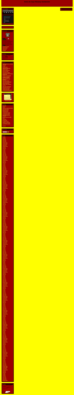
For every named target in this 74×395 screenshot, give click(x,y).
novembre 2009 (5, 367)
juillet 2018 (4, 246)
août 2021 (4, 203)
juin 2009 (4, 373)
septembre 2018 (5, 244)
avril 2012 (4, 333)
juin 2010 (4, 359)
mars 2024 (4, 167)
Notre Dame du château (6, 72)
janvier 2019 (4, 239)
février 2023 (4, 182)
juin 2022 (4, 191)
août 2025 (4, 147)
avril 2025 (4, 152)
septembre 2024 (5, 160)
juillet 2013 (4, 316)
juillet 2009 (4, 372)
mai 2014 (4, 304)
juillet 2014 (4, 302)
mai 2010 (4, 360)
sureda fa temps (5, 67)
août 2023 (4, 175)
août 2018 (4, 245)
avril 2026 (4, 138)
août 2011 (4, 343)
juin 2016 (4, 275)
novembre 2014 (5, 297)
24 (9, 98)
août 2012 (4, 329)
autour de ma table (5, 71)
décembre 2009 (5, 366)
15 (7, 97)
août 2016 (4, 273)
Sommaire (4, 50)
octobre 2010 (5, 354)
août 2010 (4, 357)
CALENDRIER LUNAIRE (6, 123)
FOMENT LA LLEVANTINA (7, 75)
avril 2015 (4, 291)
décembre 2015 (5, 282)
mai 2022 (4, 192)
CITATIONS (4, 119)
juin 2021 (4, 205)
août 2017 (4, 259)
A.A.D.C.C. (4, 85)
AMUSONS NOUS (5, 111)
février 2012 (4, 336)
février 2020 (4, 224)
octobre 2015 (5, 284)
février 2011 (4, 350)
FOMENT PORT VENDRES (7, 84)
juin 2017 (4, 261)
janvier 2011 (4, 351)
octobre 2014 (5, 298)
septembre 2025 (5, 146)
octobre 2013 (5, 312)
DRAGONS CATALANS (6, 87)
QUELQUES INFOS (6, 109)
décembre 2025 (5, 142)
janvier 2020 (4, 225)
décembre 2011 (5, 338)
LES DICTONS (5, 120)
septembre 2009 (5, 369)
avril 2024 (4, 166)
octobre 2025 (5, 145)
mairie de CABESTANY (6, 70)
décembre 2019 (5, 226)
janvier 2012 (4, 337)
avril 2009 (4, 375)
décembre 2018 (5, 240)
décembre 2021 (5, 198)
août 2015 (4, 287)
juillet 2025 (4, 148)
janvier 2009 (4, 379)
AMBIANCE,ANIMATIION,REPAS (8, 108)
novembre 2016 (5, 269)
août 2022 (4, 189)
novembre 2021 (5, 199)
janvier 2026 (4, 141)
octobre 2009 (5, 368)
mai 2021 (4, 206)
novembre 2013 (5, 311)
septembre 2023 (5, 174)
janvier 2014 (4, 309)
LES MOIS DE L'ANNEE (6, 112)
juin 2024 (4, 163)
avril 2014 (4, 305)
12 (4, 97)
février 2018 (4, 252)
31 (9, 99)
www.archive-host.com (12, 17)
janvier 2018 (4, 253)
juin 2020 (4, 219)
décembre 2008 (5, 380)
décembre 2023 (5, 170)
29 (7, 99)
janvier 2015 (4, 295)
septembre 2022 (5, 188)
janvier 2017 (4, 267)
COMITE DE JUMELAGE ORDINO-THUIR (6, 69)
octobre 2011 (5, 340)
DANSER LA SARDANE (6, 122)
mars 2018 (4, 251)
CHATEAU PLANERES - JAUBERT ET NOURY (6, 77)
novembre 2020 (5, 213)
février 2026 (4, 140)
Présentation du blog (6, 46)
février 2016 (4, 280)
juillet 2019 (4, 232)
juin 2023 (4, 177)
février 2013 (4, 322)
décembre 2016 (5, 268)
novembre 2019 (5, 227)
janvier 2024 (4, 169)
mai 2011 (4, 346)
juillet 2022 (4, 190)
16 (8, 97)
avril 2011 (4, 347)
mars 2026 (4, 139)
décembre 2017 (5, 254)
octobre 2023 (5, 173)
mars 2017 (4, 265)
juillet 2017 (4, 260)
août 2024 (4, 161)
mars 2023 (4, 181)
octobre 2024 (5, 159)
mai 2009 (4, 374)
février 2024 (4, 168)
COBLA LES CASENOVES (7, 86)
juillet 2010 (4, 358)
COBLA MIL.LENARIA (6, 80)
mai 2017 (4, 262)
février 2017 (4, 266)
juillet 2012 (4, 330)
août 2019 (4, 231)
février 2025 (4, 154)
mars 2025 (4, 153)
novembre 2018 (5, 241)
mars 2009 (4, 376)
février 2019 (4, 238)
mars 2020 (4, 223)
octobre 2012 (5, 326)
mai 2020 (4, 220)
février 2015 (4, 294)
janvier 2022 (4, 197)
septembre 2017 (5, 258)
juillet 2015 (4, 288)
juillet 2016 (4, 274)
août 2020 (4, 217)
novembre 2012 (5, 325)
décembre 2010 (5, 352)
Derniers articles (5, 47)
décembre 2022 (5, 184)
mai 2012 (4, 332)
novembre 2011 (5, 339)
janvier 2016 (4, 281)
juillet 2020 (4, 218)
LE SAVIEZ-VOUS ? (6, 121)
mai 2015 (4, 290)
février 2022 (4, 196)
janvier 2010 (4, 365)
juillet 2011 (4, 344)
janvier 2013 (4, 323)
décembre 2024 (5, 156)
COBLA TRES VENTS (6, 83)
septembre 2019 (5, 230)
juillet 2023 (4, 176)
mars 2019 (4, 237)
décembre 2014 (5, 296)
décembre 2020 (5, 212)
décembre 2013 (5, 310)
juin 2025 (4, 149)
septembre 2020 (5, 216)
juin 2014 (4, 303)
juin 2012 (4, 331)
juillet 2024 (4, 162)
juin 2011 (4, 345)
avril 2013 (4, 319)
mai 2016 (4, 276)
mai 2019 (4, 234)
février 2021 (4, 210)
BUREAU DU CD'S (5, 110)
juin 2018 (4, 247)
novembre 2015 (5, 283)
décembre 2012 (5, 324)
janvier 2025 (4, 155)
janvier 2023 (4, 183)
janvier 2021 (4, 211)
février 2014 (4, 308)
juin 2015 (4, 289)
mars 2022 (4, 195)
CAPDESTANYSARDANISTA (7, 90)
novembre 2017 (5, 255)
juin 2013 (4, 317)
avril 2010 (4, 361)
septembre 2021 (5, 202)
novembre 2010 (5, 353)
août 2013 (4, 315)
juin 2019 (4, 233)
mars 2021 (4, 209)
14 (6, 97)
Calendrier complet (8, 100)
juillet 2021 (4, 204)
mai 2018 (4, 248)
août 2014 (4, 301)
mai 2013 (4, 318)
